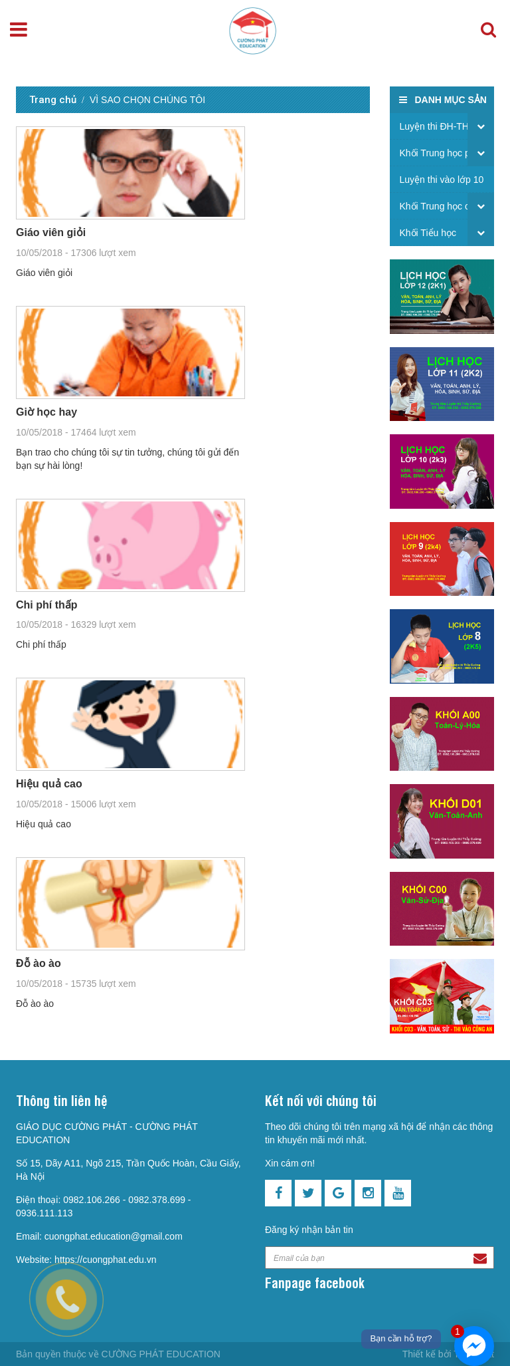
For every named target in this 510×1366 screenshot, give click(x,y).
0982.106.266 (91, 1199)
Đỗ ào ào (38, 963)
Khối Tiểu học (428, 232)
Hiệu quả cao (49, 783)
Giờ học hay (46, 412)
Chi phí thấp (47, 605)
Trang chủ (52, 100)
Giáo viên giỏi (51, 232)
